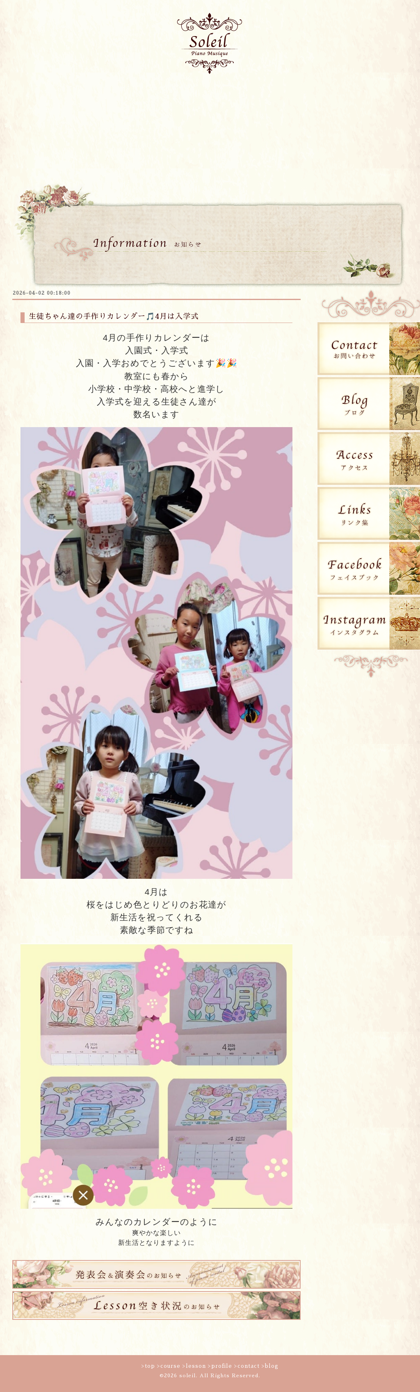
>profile (220, 1366)
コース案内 (127, 96)
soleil (187, 1375)
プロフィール (201, 96)
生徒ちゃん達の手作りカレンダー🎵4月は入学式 (114, 316)
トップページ (53, 96)
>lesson (194, 1366)
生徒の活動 (275, 96)
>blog (270, 1366)
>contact (247, 1366)
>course (168, 1366)
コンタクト (349, 96)
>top (148, 1366)
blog (53, 136)
